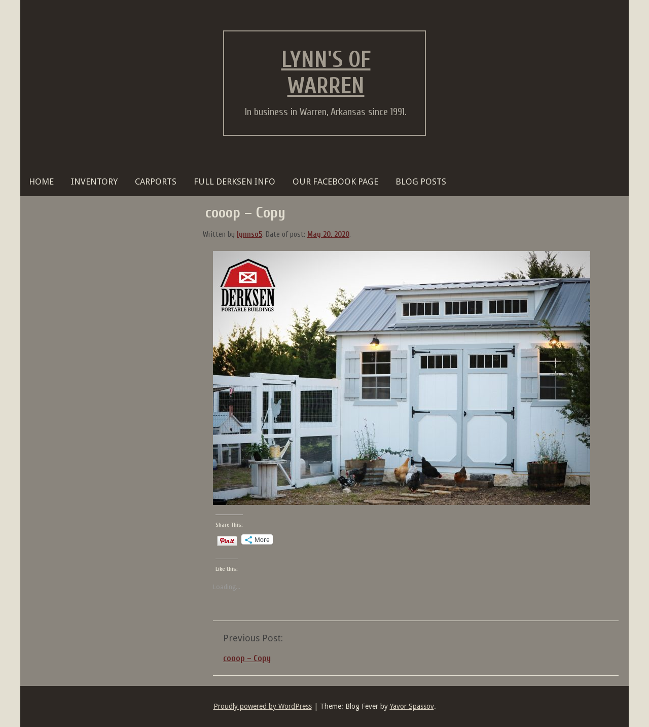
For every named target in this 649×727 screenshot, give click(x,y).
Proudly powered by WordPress (262, 706)
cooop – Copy (247, 658)
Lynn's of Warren (326, 73)
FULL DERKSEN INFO (234, 181)
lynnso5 (249, 234)
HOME (41, 181)
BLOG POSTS (420, 181)
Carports (155, 181)
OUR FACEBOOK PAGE (335, 181)
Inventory (94, 181)
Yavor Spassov (412, 706)
